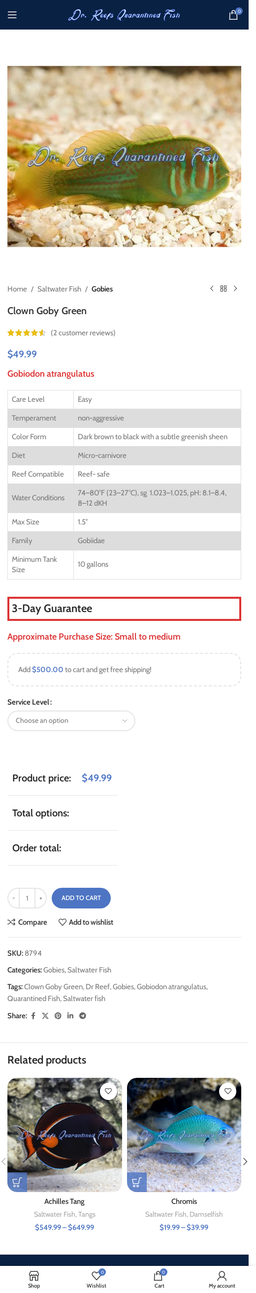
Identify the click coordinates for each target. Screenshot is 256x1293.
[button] (245, 1161)
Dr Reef (98, 986)
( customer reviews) (83, 332)
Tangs (87, 1214)
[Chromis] (184, 1135)
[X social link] (45, 1016)
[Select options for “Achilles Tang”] (17, 1182)
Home (17, 289)
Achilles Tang (64, 1201)
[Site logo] (124, 14)
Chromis (184, 1201)
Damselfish (206, 1214)
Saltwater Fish (59, 289)
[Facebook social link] (33, 1016)
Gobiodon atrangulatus (171, 986)
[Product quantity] (27, 898)
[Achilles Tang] (64, 1135)
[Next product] (235, 289)
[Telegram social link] (82, 1016)
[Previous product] (212, 289)
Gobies (102, 289)
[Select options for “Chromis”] (137, 1182)
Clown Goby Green (53, 986)
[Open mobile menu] (12, 15)
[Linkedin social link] (70, 1016)
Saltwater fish (84, 998)
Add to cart (81, 898)
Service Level (28, 702)
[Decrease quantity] (13, 898)
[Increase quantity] (40, 898)
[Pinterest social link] (58, 1016)
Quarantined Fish (33, 998)
